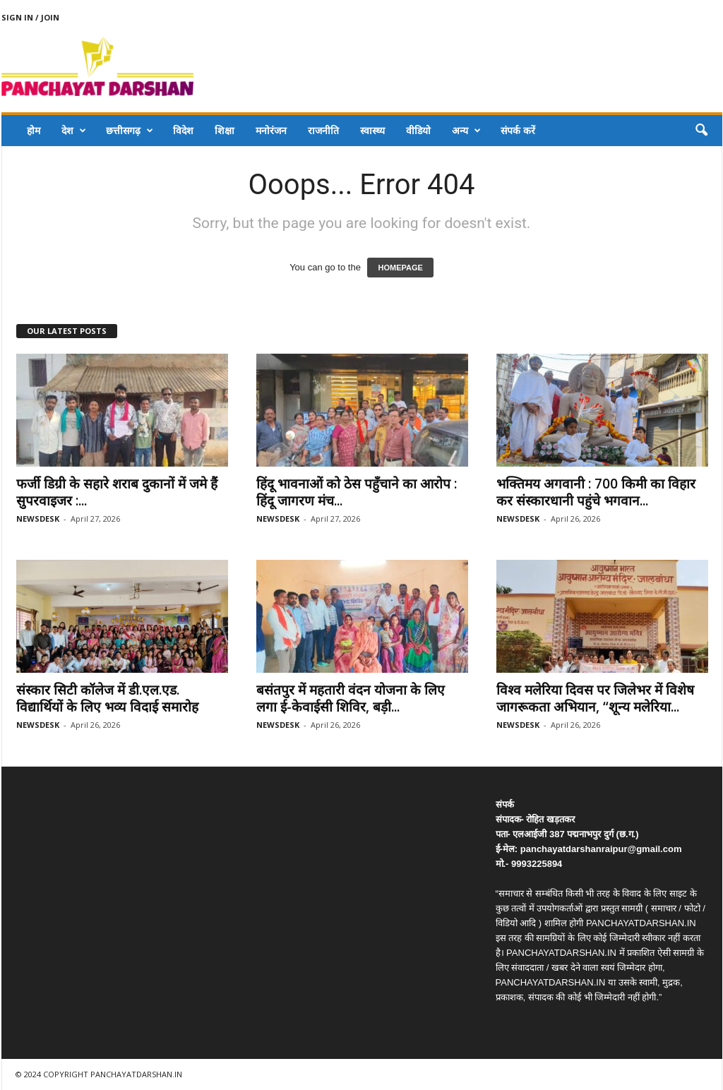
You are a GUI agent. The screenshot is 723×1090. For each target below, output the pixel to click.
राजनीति (323, 130)
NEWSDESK (37, 518)
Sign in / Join (30, 17)
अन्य (466, 130)
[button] (701, 130)
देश (73, 130)
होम (33, 130)
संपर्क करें (518, 130)
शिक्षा (224, 130)
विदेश (183, 130)
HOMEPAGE (400, 267)
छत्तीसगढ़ (129, 130)
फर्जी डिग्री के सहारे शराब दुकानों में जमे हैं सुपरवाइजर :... (116, 492)
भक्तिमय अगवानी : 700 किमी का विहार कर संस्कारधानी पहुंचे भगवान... (595, 492)
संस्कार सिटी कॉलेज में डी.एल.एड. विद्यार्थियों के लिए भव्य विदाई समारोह (107, 698)
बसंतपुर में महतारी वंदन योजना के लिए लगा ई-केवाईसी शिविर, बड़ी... (350, 698)
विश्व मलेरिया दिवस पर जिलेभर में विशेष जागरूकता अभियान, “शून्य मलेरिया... (595, 698)
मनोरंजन (271, 130)
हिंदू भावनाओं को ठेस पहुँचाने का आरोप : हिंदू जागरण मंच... (356, 492)
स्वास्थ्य (372, 130)
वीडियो (418, 130)
